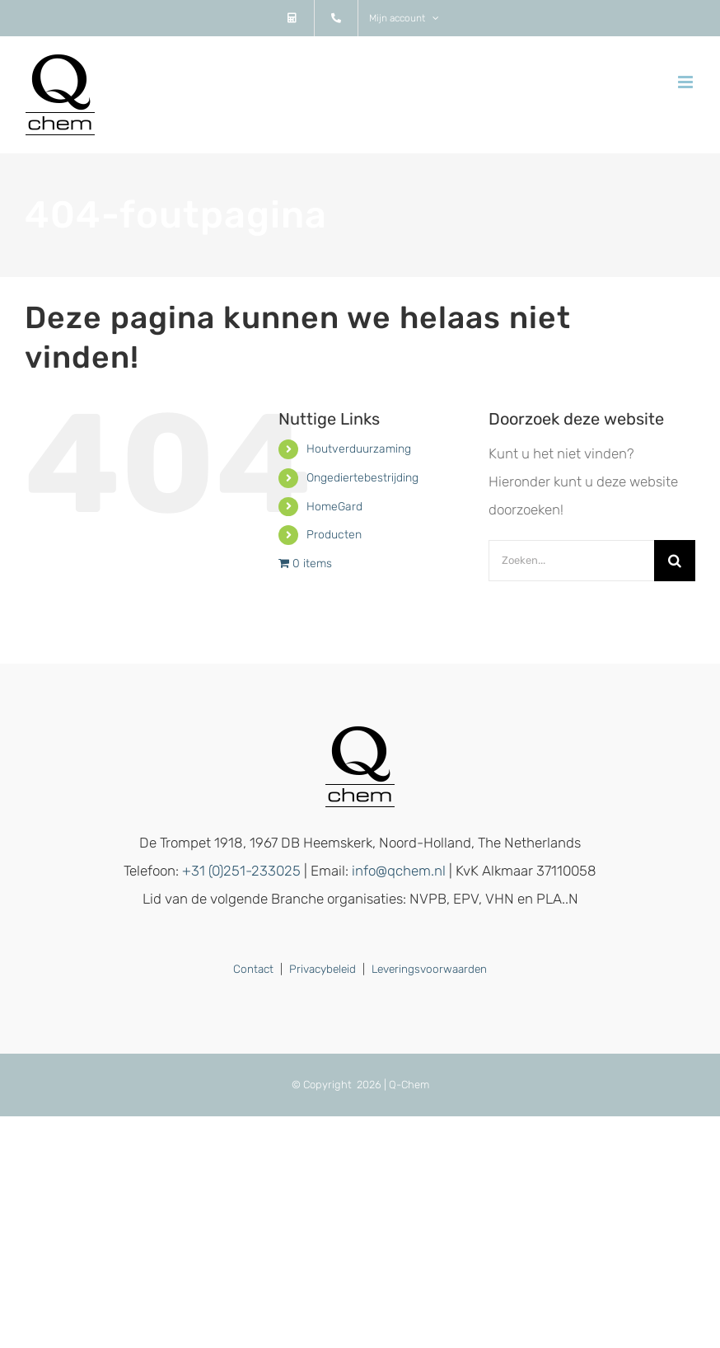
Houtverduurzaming (358, 449)
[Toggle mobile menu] (686, 82)
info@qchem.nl (399, 870)
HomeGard (334, 507)
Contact (253, 968)
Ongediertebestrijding (362, 478)
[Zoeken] (674, 560)
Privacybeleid (322, 968)
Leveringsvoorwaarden (429, 968)
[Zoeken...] (571, 560)
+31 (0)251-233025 (241, 870)
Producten (334, 535)
